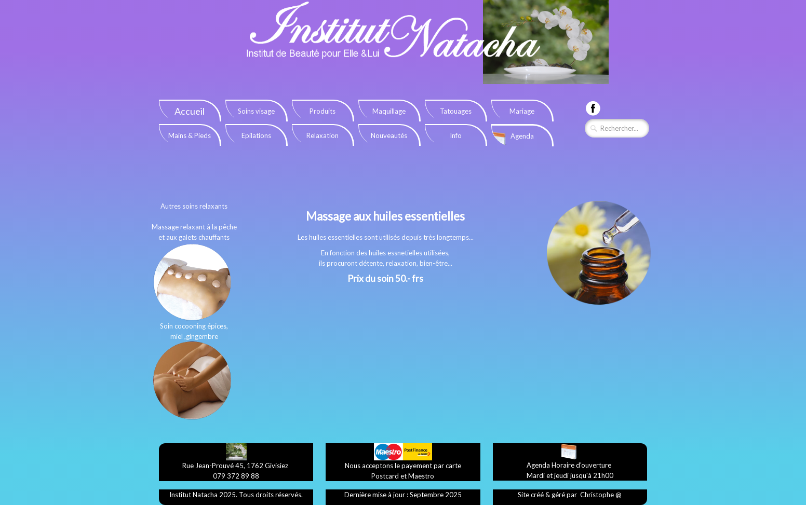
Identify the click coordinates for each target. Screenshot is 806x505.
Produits (322, 111)
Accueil (189, 111)
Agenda (522, 136)
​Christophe (597, 494)
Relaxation (322, 135)
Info (456, 135)
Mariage (521, 111)
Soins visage (256, 111)
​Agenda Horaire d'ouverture (569, 465)
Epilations (256, 135)
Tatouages (456, 111)
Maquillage (389, 111)
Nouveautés (389, 135)
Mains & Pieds (189, 135)
